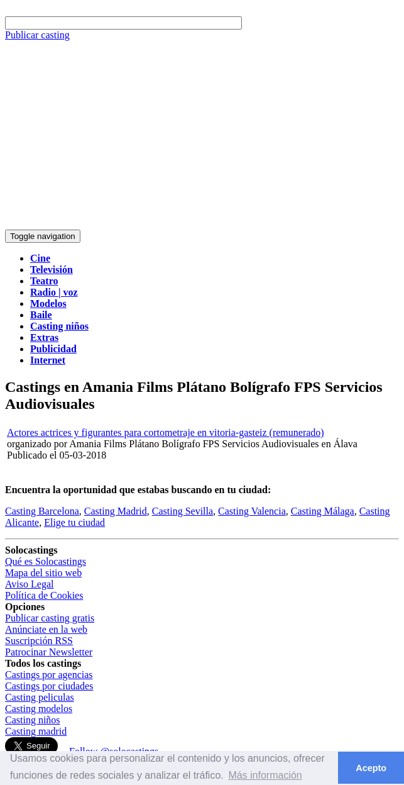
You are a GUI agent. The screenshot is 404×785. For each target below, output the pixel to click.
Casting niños (32, 720)
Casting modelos (38, 708)
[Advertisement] (202, 135)
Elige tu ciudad (74, 522)
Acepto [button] (371, 768)
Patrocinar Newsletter (48, 652)
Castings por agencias (49, 674)
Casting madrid (36, 731)
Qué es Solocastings (45, 561)
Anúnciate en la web (46, 629)
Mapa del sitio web (43, 572)
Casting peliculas (39, 697)
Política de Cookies (44, 595)
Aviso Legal (29, 584)
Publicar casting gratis (49, 618)
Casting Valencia (252, 511)
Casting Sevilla (182, 511)
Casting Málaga (322, 511)
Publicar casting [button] (37, 35)
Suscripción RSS (39, 640)
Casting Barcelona (42, 511)
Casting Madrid (115, 511)
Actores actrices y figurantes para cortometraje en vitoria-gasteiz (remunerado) (165, 432)
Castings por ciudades (49, 686)
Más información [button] (265, 775)
